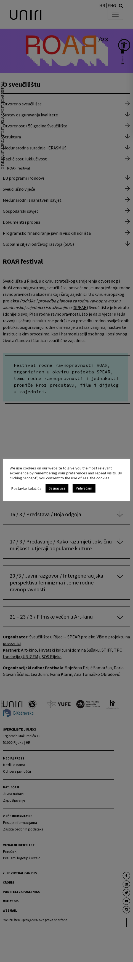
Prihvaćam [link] (84, 488)
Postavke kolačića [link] (26, 488)
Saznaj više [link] (57, 488)
